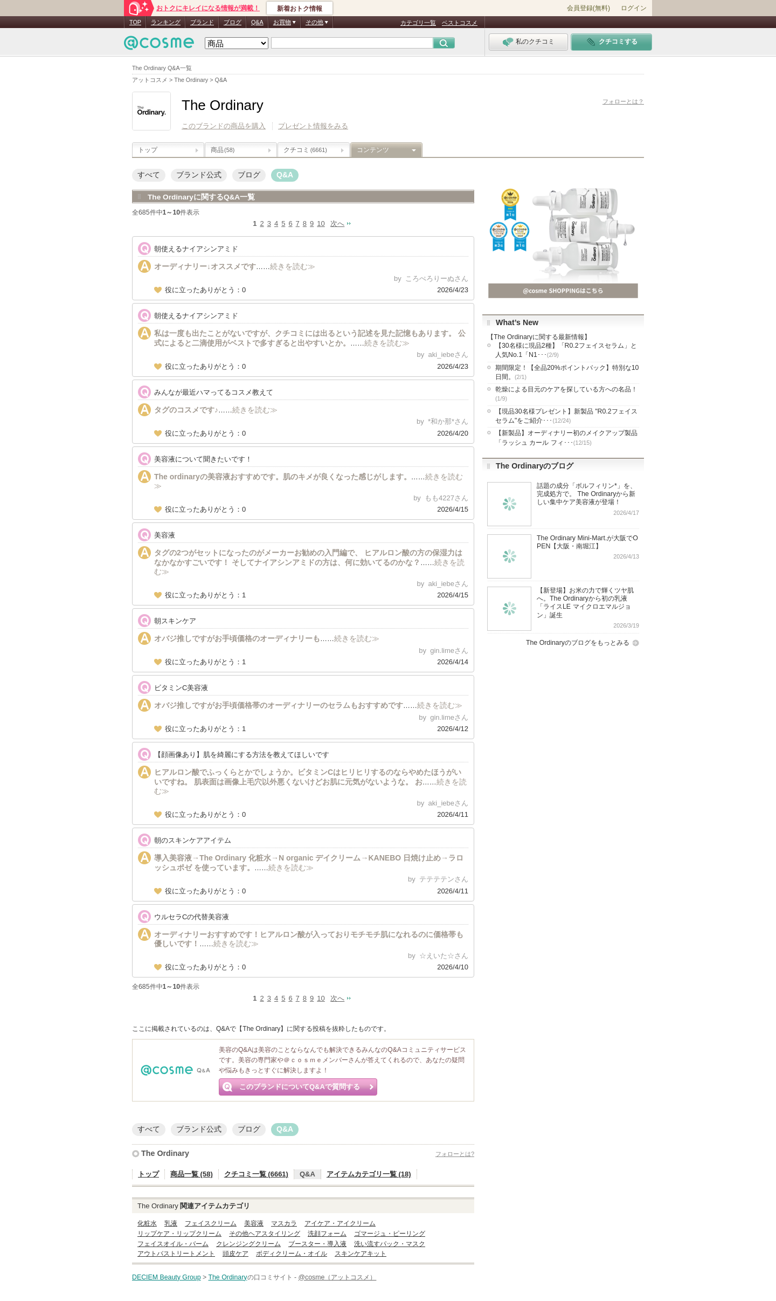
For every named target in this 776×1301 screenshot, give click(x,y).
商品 (222, 150)
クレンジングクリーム (248, 1244)
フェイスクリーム (211, 1223)
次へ (337, 223)
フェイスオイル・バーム (173, 1244)
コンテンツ (373, 150)
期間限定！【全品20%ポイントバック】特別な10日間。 (567, 372)
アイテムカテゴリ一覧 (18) (369, 1174)
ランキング (166, 22)
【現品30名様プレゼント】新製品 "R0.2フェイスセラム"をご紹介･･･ (566, 416)
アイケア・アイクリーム (340, 1223)
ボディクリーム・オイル (291, 1253)
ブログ (232, 22)
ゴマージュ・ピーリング (389, 1233)
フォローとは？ (623, 101)
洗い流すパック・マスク (389, 1244)
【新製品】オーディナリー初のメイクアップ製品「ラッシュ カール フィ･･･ (566, 437)
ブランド (202, 22)
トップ (147, 150)
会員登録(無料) (588, 8)
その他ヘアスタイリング (264, 1233)
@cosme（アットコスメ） (338, 1277)
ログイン (634, 8)
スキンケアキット (360, 1253)
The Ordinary (165, 1153)
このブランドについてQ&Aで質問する (299, 1087)
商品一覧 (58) (191, 1174)
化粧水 (147, 1223)
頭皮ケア (235, 1253)
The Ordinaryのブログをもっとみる (577, 642)
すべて (148, 174)
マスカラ (284, 1223)
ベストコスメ (459, 22)
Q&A (257, 22)
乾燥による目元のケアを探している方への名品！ (566, 394)
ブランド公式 (198, 174)
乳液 (170, 1223)
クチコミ (305, 150)
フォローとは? (454, 1154)
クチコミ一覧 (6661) (256, 1174)
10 (320, 223)
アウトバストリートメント (176, 1253)
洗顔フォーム (327, 1233)
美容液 (254, 1223)
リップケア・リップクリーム (179, 1233)
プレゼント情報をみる (313, 126)
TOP (135, 22)
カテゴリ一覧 (418, 22)
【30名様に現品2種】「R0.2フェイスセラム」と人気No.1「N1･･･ (566, 350)
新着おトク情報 (299, 8)
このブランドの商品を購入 (224, 126)
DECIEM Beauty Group (166, 1277)
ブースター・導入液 (317, 1244)
